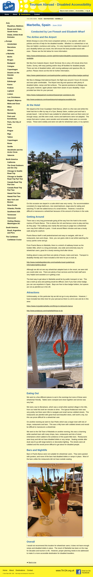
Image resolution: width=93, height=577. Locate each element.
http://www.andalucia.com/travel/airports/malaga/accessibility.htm (51, 99)
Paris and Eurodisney (12, 117)
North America (12, 159)
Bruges (10, 60)
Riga (9, 134)
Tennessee (11, 215)
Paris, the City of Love (14, 123)
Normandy (11, 113)
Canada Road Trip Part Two (14, 189)
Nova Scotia (12, 205)
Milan (9, 107)
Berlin (9, 57)
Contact (37, 14)
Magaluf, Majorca (14, 100)
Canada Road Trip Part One (14, 183)
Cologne (10, 66)
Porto (9, 127)
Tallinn (10, 137)
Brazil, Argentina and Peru (14, 232)
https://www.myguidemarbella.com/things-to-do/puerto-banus (50, 306)
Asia (8, 23)
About (15, 14)
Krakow (10, 88)
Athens (10, 50)
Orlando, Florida (14, 208)
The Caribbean (12, 237)
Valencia (10, 155)
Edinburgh (11, 81)
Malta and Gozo (13, 104)
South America (12, 227)
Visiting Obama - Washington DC (14, 222)
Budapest (11, 63)
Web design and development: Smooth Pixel (24, 573)
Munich (10, 110)
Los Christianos (13, 97)
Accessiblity (80, 11)
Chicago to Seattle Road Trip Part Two (15, 178)
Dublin (10, 78)
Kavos (9, 85)
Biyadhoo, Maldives (15, 26)
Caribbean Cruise (14, 240)
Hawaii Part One (13, 193)
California (11, 162)
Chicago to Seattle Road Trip (14, 172)
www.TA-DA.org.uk (65, 570)
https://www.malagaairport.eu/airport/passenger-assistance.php (51, 95)
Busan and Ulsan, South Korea (14, 30)
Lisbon (10, 94)
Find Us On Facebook (86, 572)
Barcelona (11, 47)
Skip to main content (67, 11)
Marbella (10, 54)
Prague (10, 131)
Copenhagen (12, 69)
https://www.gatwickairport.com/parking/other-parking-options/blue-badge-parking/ (58, 75)
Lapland (10, 91)
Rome (9, 143)
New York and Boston (12, 201)
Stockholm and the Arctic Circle (15, 151)
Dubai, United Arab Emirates (15, 36)
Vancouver (11, 218)
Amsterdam (12, 44)
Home (7, 14)
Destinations (25, 14)
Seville (10, 147)
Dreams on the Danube (13, 74)
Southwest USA (13, 212)
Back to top (32, 562)
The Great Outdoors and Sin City (15, 166)
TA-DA (40, 18)
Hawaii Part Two (13, 196)
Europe (9, 41)
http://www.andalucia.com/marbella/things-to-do (45, 311)
